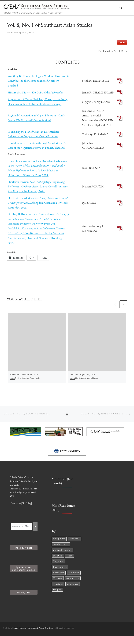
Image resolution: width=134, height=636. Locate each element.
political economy (62, 549)
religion (57, 589)
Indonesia (74, 538)
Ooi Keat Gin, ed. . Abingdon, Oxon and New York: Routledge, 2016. (38, 202)
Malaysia (57, 555)
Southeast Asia (61, 544)
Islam (69, 555)
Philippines (59, 538)
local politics (60, 567)
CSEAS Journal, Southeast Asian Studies (32, 627)
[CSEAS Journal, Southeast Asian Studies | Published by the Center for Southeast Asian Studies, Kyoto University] (38, 5)
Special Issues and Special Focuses (23, 568)
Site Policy (26, 503)
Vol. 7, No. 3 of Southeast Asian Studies (25, 377)
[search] (20, 526)
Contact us (16, 503)
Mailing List (23, 592)
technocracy (72, 578)
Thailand (58, 583)
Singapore (58, 561)
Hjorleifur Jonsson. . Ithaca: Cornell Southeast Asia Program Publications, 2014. (38, 186)
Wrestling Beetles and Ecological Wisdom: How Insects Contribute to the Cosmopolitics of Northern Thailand (38, 80)
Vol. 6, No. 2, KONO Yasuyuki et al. (84, 377)
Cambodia (58, 572)
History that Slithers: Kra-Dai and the (35, 92)
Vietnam (57, 578)
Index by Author (23, 548)
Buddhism (73, 572)
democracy (72, 583)
